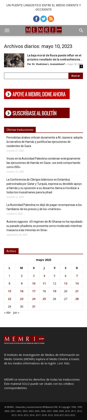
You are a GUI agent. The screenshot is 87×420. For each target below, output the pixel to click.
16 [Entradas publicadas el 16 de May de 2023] (21, 291)
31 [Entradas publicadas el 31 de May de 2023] (33, 306)
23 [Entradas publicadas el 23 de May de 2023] (21, 299)
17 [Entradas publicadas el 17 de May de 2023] (33, 291)
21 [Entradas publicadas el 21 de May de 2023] (77, 291)
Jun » (16, 312)
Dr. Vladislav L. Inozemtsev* (48, 64)
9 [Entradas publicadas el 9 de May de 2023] (21, 283)
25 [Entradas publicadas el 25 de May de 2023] (44, 299)
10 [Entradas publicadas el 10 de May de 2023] (33, 283)
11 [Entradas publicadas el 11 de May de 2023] (44, 283)
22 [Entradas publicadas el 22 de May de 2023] (9, 299)
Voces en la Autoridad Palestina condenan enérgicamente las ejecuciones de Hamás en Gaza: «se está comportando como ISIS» (43, 163)
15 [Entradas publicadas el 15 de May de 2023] (9, 291)
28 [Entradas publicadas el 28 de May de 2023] (77, 299)
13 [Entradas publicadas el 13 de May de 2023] (65, 283)
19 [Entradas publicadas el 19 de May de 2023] (54, 291)
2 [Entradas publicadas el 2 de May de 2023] (21, 276)
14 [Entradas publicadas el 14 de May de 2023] (77, 283)
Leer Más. (63, 363)
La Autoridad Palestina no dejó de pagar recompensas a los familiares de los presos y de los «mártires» (44, 207)
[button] (6, 30)
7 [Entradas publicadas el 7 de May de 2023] (77, 276)
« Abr (7, 312)
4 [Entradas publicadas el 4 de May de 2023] (44, 276)
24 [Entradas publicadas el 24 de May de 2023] (33, 299)
